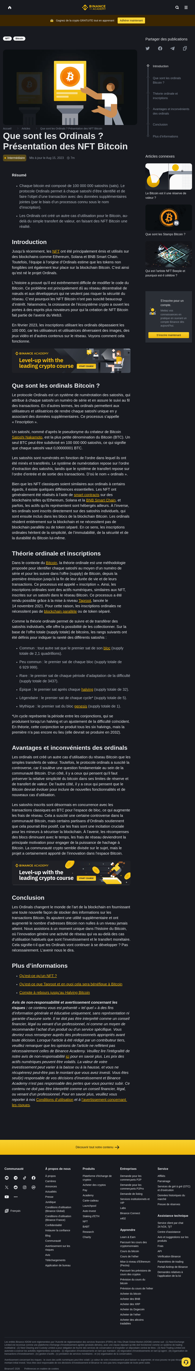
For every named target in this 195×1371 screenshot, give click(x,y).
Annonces (51, 1186)
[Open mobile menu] (186, 7)
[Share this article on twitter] (147, 48)
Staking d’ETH (91, 1216)
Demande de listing (131, 1193)
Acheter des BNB (130, 1298)
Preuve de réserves (169, 1204)
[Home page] (94, 7)
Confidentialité (53, 1225)
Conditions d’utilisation (54, 1100)
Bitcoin (51, 563)
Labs (123, 1208)
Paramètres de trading (170, 1261)
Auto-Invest (89, 1210)
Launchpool (89, 1205)
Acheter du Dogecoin (132, 1309)
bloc (106, 648)
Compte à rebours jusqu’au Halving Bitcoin (54, 992)
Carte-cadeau (91, 1200)
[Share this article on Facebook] (160, 48)
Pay (85, 1190)
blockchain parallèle (60, 611)
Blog (48, 1235)
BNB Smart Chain (101, 500)
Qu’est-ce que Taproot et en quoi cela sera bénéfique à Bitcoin (70, 984)
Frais (160, 1246)
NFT (56, 251)
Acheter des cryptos (94, 1184)
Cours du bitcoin (129, 1251)
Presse (49, 1196)
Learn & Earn (128, 1237)
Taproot (85, 601)
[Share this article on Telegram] (172, 48)
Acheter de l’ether (130, 1314)
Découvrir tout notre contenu (97, 1147)
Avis (47, 1254)
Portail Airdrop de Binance (173, 1266)
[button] (186, 7)
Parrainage (164, 1181)
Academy (88, 1195)
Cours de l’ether (129, 1256)
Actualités (51, 1191)
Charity (87, 1237)
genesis (80, 706)
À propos (50, 1175)
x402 (123, 1218)
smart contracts (86, 495)
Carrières (50, 1181)
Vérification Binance (169, 1256)
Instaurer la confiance (57, 1230)
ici (67, 1056)
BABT (86, 1226)
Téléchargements (55, 1260)
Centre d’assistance (169, 1231)
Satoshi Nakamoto (27, 437)
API (160, 1251)
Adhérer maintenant (131, 20)
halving (87, 689)
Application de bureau (57, 1265)
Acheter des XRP (130, 1304)
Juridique (50, 1202)
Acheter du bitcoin (130, 1293)
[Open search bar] (176, 7)
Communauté (53, 1240)
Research (88, 1231)
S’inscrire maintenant (169, 335)
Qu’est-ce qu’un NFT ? (38, 976)
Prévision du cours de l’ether (136, 1288)
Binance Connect (130, 1213)
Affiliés (161, 1175)
